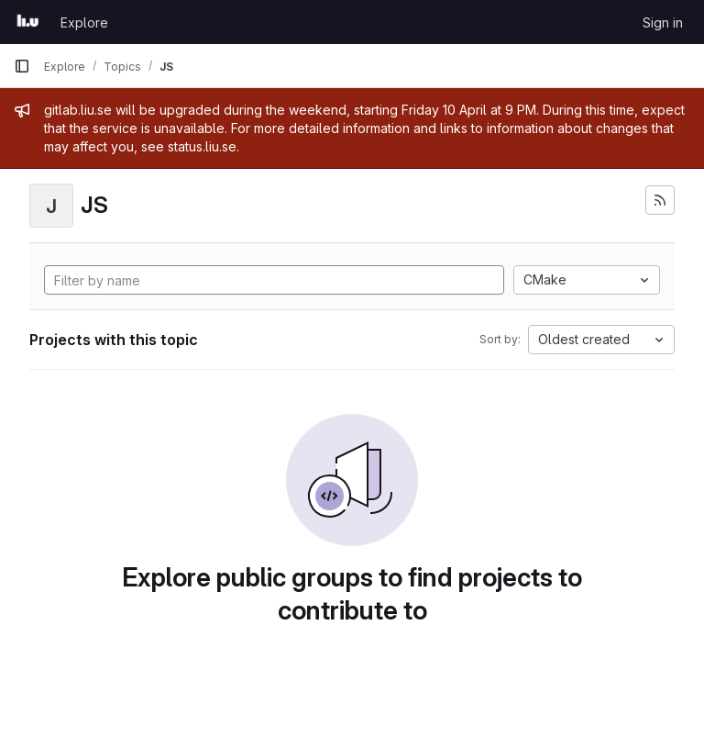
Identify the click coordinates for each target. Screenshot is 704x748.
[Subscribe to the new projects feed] (660, 200)
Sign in (663, 22)
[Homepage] (28, 22)
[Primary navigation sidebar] (22, 66)
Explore (84, 22)
